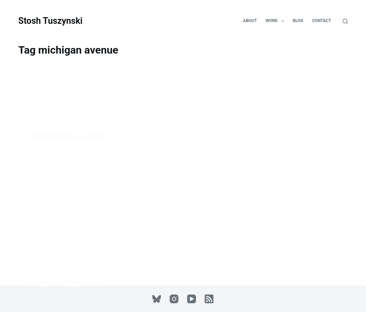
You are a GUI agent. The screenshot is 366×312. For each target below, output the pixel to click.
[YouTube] (191, 298)
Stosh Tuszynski (50, 21)
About (250, 20)
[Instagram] (174, 298)
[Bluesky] (156, 298)
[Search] (345, 21)
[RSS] (209, 298)
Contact (321, 20)
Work (276, 21)
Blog (298, 20)
